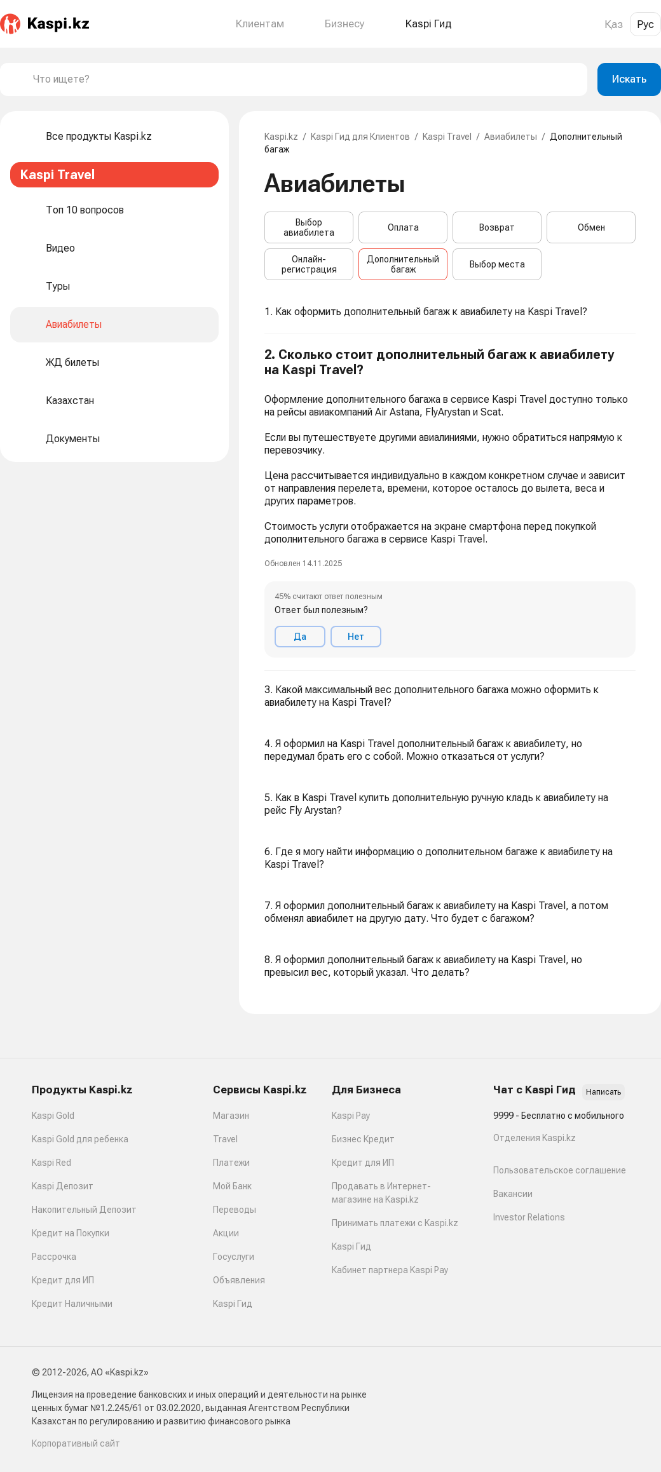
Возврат (497, 227)
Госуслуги (233, 1257)
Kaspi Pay (351, 1116)
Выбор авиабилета (308, 227)
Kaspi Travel (447, 137)
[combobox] (305, 79)
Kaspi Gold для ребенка (80, 1139)
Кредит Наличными (72, 1304)
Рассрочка (54, 1257)
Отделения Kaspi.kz (534, 1138)
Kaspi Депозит (62, 1186)
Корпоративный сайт (76, 1443)
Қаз (613, 24)
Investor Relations (529, 1217)
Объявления (239, 1280)
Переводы (234, 1210)
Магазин (231, 1116)
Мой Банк (232, 1186)
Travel (225, 1139)
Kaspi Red (51, 1163)
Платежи (231, 1163)
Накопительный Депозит (84, 1210)
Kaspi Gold (53, 1116)
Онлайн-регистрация (309, 264)
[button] (450, 502)
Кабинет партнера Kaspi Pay (390, 1270)
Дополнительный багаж (403, 264)
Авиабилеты (510, 137)
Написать (603, 1092)
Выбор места (497, 264)
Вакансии (513, 1194)
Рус (645, 24)
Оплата (403, 227)
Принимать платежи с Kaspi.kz (395, 1223)
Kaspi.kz (281, 137)
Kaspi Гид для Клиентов (360, 137)
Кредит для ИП (63, 1280)
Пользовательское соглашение (559, 1170)
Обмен (591, 227)
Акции (226, 1233)
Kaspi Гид (232, 1304)
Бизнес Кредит (363, 1139)
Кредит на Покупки (70, 1233)
